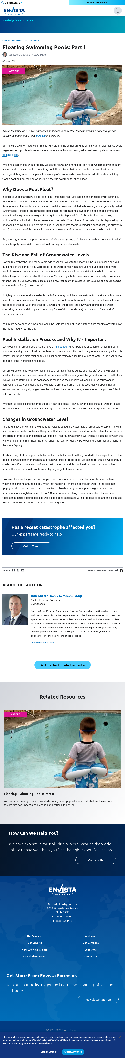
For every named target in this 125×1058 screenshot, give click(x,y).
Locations (91, 949)
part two (40, 135)
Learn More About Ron (42, 642)
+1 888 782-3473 (62, 920)
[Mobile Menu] (118, 11)
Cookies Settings (49, 1052)
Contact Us (95, 860)
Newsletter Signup (98, 999)
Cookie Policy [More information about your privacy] (45, 1043)
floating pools (10, 154)
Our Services (34, 935)
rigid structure (62, 346)
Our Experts (34, 942)
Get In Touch (31, 546)
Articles (30, 20)
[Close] (119, 1037)
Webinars (90, 935)
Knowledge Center (12, 20)
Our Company (90, 942)
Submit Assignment (97, 2)
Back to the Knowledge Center (63, 665)
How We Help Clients (34, 949)
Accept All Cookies (73, 1052)
